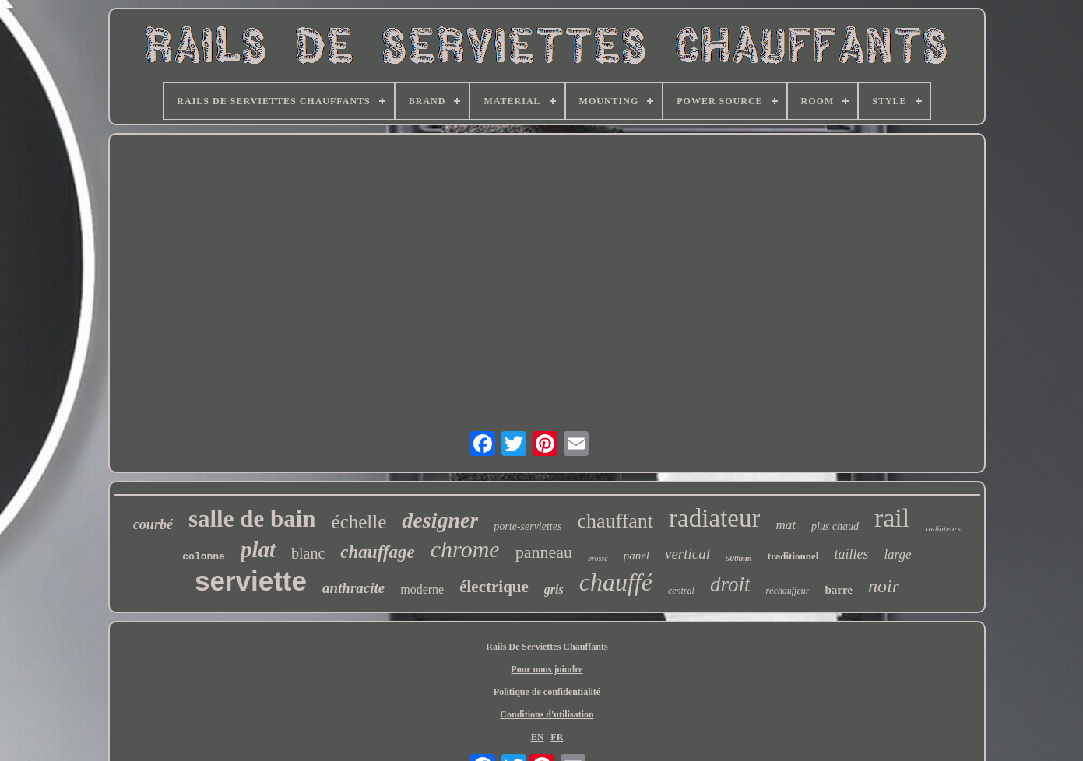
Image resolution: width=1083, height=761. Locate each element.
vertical (687, 553)
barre (839, 590)
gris (554, 589)
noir (883, 586)
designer (440, 520)
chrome (465, 549)
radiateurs (943, 528)
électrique (494, 586)
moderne (422, 589)
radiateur (714, 518)
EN (537, 736)
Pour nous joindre (546, 669)
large (897, 554)
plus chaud (835, 526)
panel (636, 555)
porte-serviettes (527, 526)
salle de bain (252, 518)
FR (556, 736)
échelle (359, 521)
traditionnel (793, 556)
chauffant (615, 521)
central (681, 590)
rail (891, 517)
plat (258, 549)
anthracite (353, 588)
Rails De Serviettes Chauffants (546, 646)
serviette (251, 581)
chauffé (615, 582)
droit (730, 584)
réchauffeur (787, 590)
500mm (739, 558)
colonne (203, 557)
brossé (598, 558)
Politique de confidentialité (547, 691)
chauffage (377, 552)
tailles (851, 554)
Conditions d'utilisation (546, 714)
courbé (153, 524)
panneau (543, 552)
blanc (308, 553)
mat (785, 524)
